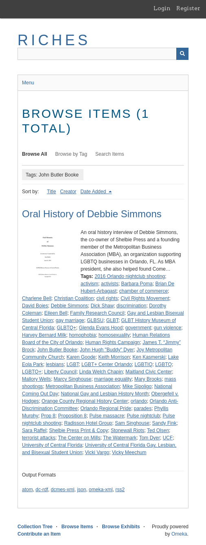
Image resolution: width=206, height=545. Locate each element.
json (81, 489)
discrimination (131, 306)
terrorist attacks (38, 438)
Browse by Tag (71, 154)
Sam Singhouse (132, 423)
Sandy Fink (164, 423)
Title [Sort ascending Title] (51, 191)
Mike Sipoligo (137, 386)
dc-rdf (41, 489)
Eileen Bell (56, 313)
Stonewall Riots (128, 430)
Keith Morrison (113, 357)
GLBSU (95, 320)
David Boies (35, 306)
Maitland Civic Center (148, 372)
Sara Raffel (34, 430)
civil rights (107, 298)
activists (109, 284)
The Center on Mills (79, 438)
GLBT (112, 320)
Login (162, 8)
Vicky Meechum (129, 452)
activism (89, 284)
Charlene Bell (36, 298)
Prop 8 (48, 416)
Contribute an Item (39, 534)
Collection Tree (35, 527)
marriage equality (112, 379)
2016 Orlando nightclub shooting (129, 276)
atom (27, 489)
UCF (168, 438)
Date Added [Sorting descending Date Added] (94, 191)
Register (188, 8)
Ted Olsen (158, 430)
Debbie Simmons (69, 306)
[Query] (103, 54)
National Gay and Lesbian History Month (104, 394)
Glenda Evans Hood (101, 328)
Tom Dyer (149, 438)
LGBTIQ (144, 364)
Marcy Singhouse (73, 379)
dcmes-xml (63, 489)
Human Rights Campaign (112, 342)
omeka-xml (101, 489)
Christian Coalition (74, 298)
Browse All (34, 154)
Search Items (109, 154)
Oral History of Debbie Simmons (92, 213)
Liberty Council (60, 372)
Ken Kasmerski (148, 357)
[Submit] (182, 54)
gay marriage (70, 320)
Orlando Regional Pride (105, 408)
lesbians (55, 364)
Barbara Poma (136, 284)
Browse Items (77, 527)
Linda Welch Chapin (101, 372)
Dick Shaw (102, 306)
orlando (139, 401)
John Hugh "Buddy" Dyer (107, 350)
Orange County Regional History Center (85, 401)
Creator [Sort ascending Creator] (68, 191)
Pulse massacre (106, 416)
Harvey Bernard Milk (44, 335)
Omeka (179, 534)
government (138, 328)
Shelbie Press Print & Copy (78, 430)
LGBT (72, 364)
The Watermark (119, 438)
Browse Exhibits (121, 527)
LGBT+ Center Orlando (106, 364)
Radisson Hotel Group (88, 423)
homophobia (82, 335)
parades (142, 408)
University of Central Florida (52, 445)
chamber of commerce (143, 291)
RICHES (54, 40)
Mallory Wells (36, 379)
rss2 (120, 489)
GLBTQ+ (66, 328)
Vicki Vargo (97, 452)
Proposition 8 (72, 416)
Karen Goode (80, 357)
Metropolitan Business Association (83, 386)
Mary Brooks (148, 379)
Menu (28, 83)
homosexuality (114, 335)
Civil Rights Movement (145, 298)
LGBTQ (163, 364)
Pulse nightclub (143, 416)
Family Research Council (97, 313)
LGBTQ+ (32, 372)
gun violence (167, 328)
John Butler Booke (57, 350)
